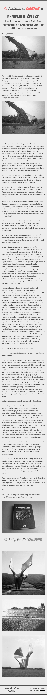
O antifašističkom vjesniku (12, 689)
